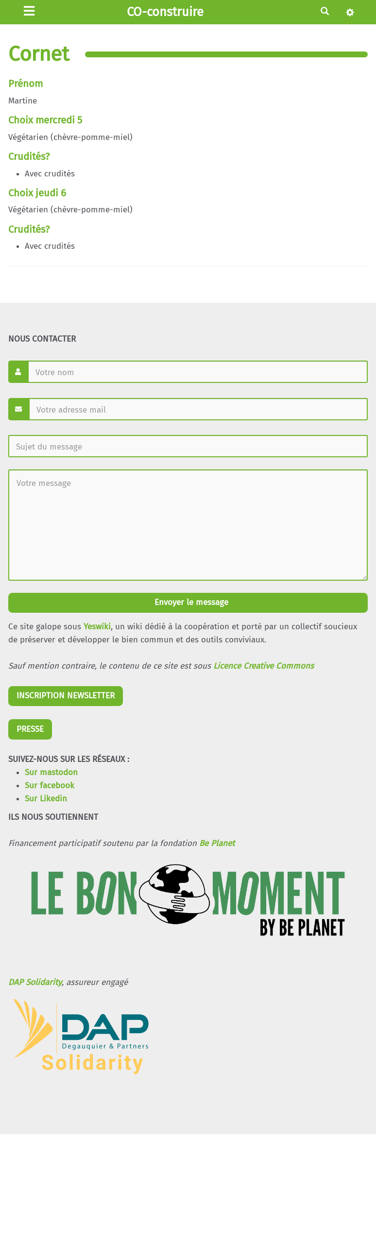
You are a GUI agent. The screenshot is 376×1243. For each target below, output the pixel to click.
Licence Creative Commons (263, 666)
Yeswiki (97, 627)
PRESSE (30, 729)
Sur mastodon (51, 772)
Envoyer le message (190, 602)
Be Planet (217, 843)
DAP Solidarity (35, 982)
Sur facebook (49, 785)
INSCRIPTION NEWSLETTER (66, 696)
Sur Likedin (46, 799)
